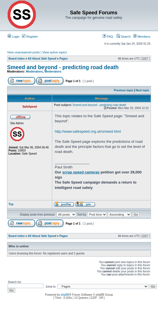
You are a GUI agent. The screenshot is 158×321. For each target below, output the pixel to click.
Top (11, 204)
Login (13, 36)
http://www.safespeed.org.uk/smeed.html (88, 131)
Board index (16, 58)
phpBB (65, 294)
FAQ (108, 36)
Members (141, 36)
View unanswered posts (23, 52)
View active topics (54, 52)
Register (30, 36)
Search (124, 36)
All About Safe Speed (42, 58)
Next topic (142, 90)
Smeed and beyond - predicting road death (62, 67)
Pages (63, 58)
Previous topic (123, 90)
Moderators (34, 71)
